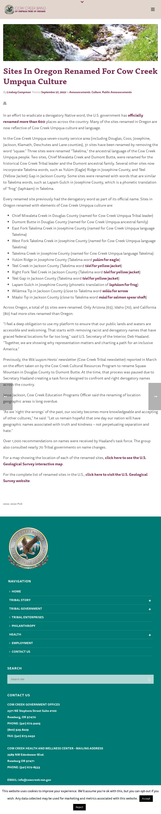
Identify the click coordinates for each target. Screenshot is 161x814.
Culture (96, 92)
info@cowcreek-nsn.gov (34, 779)
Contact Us (19, 651)
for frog (123, 284)
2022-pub (16, 503)
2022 (6, 503)
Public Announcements (117, 92)
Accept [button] (146, 798)
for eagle (106, 259)
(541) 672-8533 (29, 767)
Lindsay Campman (19, 92)
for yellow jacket (103, 266)
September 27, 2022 (53, 92)
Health (15, 634)
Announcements (79, 92)
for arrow (115, 291)
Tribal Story (20, 600)
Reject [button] (79, 807)
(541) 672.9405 (29, 723)
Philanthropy (22, 626)
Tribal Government (25, 608)
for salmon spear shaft (122, 297)
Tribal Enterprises (26, 617)
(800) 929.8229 (18, 729)
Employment (21, 643)
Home (15, 591)
